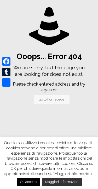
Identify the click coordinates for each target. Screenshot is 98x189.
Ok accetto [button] (28, 182)
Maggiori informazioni (62, 182)
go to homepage (51, 99)
